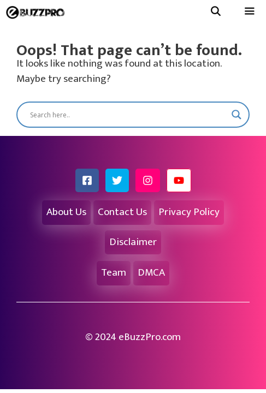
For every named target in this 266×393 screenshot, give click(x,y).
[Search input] (128, 114)
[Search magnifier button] (236, 114)
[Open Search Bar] (215, 12)
